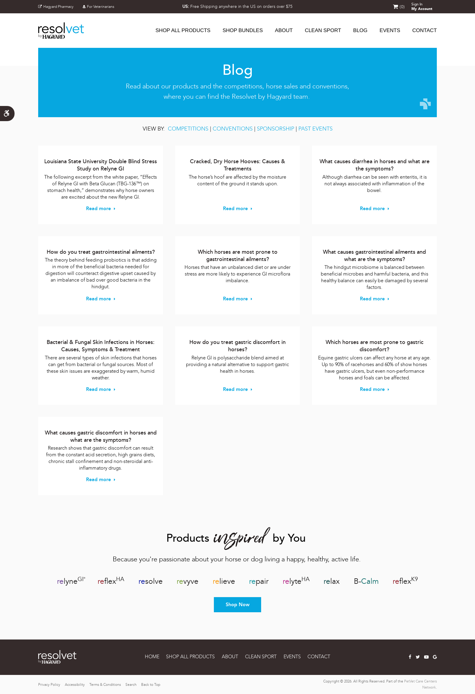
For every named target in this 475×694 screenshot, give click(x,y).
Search (131, 684)
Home (152, 656)
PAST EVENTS (315, 128)
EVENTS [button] (390, 30)
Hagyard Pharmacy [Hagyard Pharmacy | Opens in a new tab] (56, 7)
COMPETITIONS (188, 128)
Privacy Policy (49, 684)
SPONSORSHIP (275, 128)
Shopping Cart (395, 6)
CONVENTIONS (233, 128)
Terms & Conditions (105, 684)
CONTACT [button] (424, 30)
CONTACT (318, 656)
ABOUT (284, 30)
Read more (98, 208)
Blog (360, 30)
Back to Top (150, 684)
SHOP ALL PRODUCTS (182, 30)
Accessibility (75, 684)
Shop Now (238, 604)
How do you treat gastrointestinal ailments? (101, 252)
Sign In (421, 6)
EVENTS (292, 656)
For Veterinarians (98, 7)
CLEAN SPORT (323, 30)
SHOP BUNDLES (243, 30)
